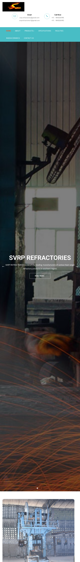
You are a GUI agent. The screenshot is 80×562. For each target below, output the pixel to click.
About (17, 31)
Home (8, 31)
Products (29, 31)
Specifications (44, 31)
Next (77, 266)
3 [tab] (43, 488)
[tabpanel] (40, 266)
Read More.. (40, 276)
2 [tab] (40, 488)
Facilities (59, 31)
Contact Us (29, 38)
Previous (3, 266)
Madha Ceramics (13, 38)
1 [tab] (37, 488)
